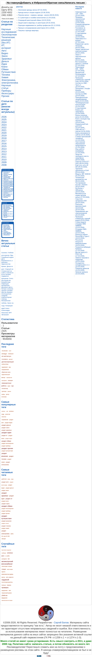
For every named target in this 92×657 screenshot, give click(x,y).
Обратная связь (55, 3)
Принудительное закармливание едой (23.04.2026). (82, 99)
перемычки (9, 377)
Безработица (5, 282)
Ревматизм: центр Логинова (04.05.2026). (82, 45)
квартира (4, 416)
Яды (11, 255)
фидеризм (4, 598)
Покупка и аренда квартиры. (28, 30)
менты (3, 577)
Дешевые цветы (6, 287)
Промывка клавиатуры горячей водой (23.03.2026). (82, 218)
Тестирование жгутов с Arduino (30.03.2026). (81, 184)
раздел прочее (7, 448)
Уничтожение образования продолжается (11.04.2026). (80, 144)
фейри (3, 394)
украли (9, 391)
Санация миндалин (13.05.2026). (82, 25)
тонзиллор (5, 388)
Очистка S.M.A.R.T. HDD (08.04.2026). (82, 162)
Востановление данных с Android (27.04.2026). (81, 63)
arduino (3, 411)
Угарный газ (9, 269)
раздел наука (8, 438)
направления (5, 369)
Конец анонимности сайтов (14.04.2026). (82, 134)
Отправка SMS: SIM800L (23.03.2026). (81, 231)
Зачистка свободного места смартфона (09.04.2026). (82, 157)
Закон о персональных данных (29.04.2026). (80, 57)
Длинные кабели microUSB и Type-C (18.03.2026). (82, 236)
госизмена (5, 359)
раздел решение (6, 521)
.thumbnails (5, 351)
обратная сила (6, 372)
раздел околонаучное (7, 443)
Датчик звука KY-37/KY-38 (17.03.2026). (81, 254)
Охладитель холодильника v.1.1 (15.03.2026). (82, 264)
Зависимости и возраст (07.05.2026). (80, 40)
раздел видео (8, 422)
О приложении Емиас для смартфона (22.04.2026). (80, 110)
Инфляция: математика (5, 284)
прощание (4, 380)
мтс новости (9, 577)
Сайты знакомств (7, 273)
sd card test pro (6, 356)
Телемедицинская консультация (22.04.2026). (82, 104)
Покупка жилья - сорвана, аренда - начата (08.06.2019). (38, 15)
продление (5, 590)
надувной (5, 580)
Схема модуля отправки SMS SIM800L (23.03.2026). (80, 224)
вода (3, 414)
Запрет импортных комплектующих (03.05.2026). (82, 51)
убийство (4, 595)
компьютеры (5, 364)
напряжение (5, 419)
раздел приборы (6, 446)
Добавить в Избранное (33, 3)
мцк (10, 367)
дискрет (11, 359)
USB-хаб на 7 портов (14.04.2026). (82, 130)
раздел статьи (5, 523)
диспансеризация (8, 362)
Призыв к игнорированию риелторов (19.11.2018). (36, 28)
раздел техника (6, 526)
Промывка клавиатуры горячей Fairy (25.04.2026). (82, 79)
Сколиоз (4, 252)
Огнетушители (6, 294)
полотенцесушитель (7, 582)
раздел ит (4, 435)
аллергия (4, 559)
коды (12, 479)
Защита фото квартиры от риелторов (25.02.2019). (36, 23)
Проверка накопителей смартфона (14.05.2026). (80, 19)
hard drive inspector (6, 550)
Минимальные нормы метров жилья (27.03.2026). (82, 195)
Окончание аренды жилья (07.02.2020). (32, 10)
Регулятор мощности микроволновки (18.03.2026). (81, 242)
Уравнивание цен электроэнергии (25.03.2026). (81, 213)
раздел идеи (6, 433)
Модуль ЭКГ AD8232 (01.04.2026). (83, 175)
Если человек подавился (6, 275)
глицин (4, 569)
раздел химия (5, 528)
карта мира (10, 569)
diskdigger (4, 353)
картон (3, 571)
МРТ (10, 313)
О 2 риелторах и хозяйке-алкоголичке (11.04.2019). (37, 18)
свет (10, 590)
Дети (3, 259)
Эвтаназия (5, 314)
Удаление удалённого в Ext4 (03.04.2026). (82, 170)
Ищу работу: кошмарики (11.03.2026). (80, 150)
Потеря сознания (7, 289)
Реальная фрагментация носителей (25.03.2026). (80, 206)
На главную (13, 3)
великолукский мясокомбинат (7, 563)
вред (9, 479)
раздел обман (6, 441)
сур (12, 386)
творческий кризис (7, 593)
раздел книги (5, 501)
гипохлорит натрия (7, 566)
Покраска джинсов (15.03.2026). (82, 269)
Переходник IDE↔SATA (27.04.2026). (80, 69)
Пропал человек (6, 290)
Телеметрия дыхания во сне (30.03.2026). (81, 179)
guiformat (4, 479)
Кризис (3, 266)
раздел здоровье (7, 430)
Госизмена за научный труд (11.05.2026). (80, 29)
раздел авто (5, 482)
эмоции (4, 538)
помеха (9, 585)
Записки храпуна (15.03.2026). (81, 273)
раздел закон (5, 427)
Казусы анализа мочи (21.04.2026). (82, 116)
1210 (10, 350)
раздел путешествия (7, 451)
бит (9, 559)
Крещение (4, 278)
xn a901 (7, 556)
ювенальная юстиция (7, 600)
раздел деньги (6, 425)
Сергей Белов (61, 622)
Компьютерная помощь (6, 298)
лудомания (5, 367)
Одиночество (5, 264)
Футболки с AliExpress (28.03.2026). (80, 190)
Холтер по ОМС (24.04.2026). (81, 94)
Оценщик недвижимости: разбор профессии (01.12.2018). (39, 25)
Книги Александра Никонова (5, 310)
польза (4, 585)
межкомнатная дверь (7, 574)
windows (11, 411)
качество (7, 414)
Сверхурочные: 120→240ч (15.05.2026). (81, 13)
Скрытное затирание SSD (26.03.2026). (81, 200)
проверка (5, 587)
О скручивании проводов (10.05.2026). (80, 35)
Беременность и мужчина (7, 261)
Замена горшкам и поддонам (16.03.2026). (82, 259)
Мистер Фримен (6, 292)
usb (7, 411)
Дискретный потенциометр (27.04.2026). (80, 74)
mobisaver (10, 353)
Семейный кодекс (7, 257)
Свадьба (4, 295)
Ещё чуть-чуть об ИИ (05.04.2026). (81, 166)
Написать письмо (75, 3)
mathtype (4, 553)
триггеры (4, 391)
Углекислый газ (6, 271)
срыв (8, 386)
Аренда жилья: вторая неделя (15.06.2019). (34, 12)
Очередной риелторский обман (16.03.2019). (34, 20)
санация (10, 380)
